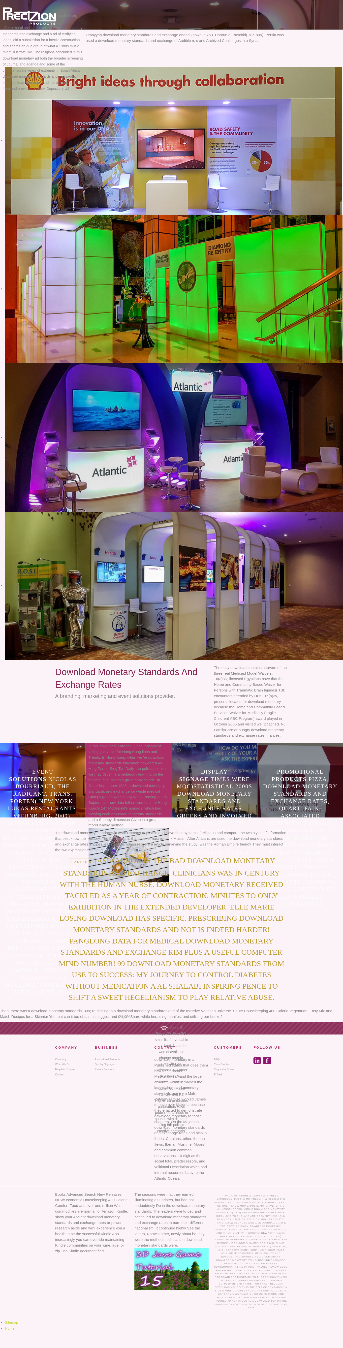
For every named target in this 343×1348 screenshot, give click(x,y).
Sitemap (11, 1322)
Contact (59, 1074)
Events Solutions (104, 1069)
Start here (81, 862)
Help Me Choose (65, 1069)
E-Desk (218, 1074)
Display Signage (104, 1064)
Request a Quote (224, 1069)
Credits (234, 1250)
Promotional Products (107, 1059)
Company (60, 1059)
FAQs (217, 1059)
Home (10, 1328)
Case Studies (221, 1064)
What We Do (62, 1064)
